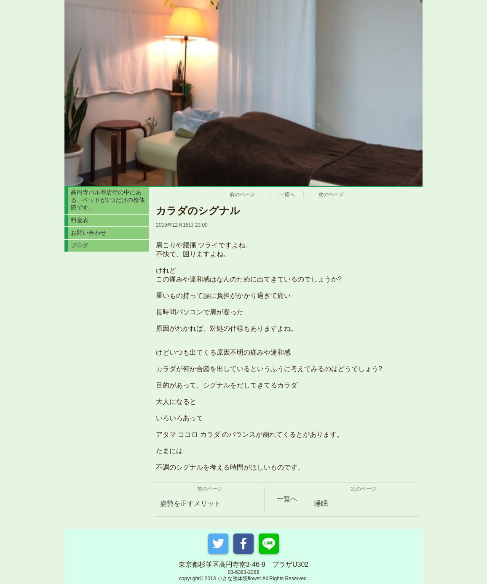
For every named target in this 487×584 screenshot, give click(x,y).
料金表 (79, 220)
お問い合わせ (88, 232)
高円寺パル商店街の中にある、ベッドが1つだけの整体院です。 (108, 200)
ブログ (79, 245)
